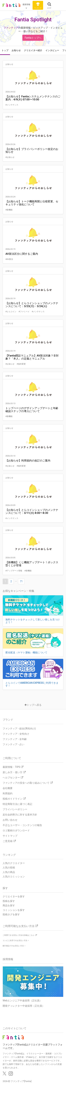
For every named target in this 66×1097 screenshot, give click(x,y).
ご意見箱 (9, 841)
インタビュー (52, 50)
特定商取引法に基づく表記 (17, 804)
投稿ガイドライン (14, 798)
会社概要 (7, 788)
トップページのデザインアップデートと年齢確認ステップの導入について (31, 410)
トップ (5, 50)
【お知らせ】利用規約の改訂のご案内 (27, 460)
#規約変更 (21, 364)
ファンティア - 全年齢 (15, 739)
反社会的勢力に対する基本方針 (20, 814)
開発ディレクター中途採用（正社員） (24, 1005)
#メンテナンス (11, 105)
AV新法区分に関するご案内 (21, 253)
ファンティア (11, 27)
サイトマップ (10, 835)
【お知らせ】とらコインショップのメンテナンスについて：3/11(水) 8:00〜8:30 (31, 511)
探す (5, 888)
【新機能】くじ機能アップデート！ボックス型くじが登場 (31, 564)
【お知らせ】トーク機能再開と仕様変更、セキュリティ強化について (31, 203)
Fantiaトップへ (33, 37)
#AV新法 (9, 259)
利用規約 (7, 793)
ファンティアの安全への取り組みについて (28, 782)
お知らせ (16, 50)
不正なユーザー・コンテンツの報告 (22, 825)
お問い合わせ (10, 819)
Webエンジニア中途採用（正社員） (22, 1000)
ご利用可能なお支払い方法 (20, 926)
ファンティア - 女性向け (16, 733)
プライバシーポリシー (15, 809)
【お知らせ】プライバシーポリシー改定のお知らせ (31, 150)
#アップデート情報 (14, 571)
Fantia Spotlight (33, 19)
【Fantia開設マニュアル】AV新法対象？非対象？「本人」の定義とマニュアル (32, 357)
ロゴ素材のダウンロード (16, 830)
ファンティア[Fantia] (21, 1081)
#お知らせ (9, 157)
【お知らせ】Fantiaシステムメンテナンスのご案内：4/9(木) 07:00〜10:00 (32, 98)
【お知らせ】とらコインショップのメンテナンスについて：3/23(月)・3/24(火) (31, 305)
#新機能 (8, 210)
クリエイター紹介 (33, 50)
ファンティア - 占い (13, 744)
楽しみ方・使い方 (14, 772)
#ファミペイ (24, 311)
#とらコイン (11, 311)
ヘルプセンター (13, 777)
